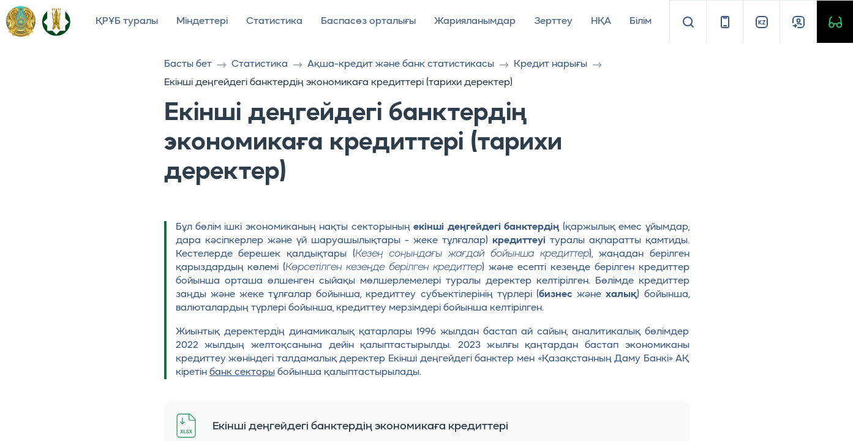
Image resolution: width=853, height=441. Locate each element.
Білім (640, 21)
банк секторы (242, 372)
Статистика (274, 21)
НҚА (601, 21)
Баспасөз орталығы (368, 21)
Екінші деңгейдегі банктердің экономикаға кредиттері (360, 426)
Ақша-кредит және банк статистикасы (400, 64)
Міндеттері (202, 21)
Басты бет (188, 64)
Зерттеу (553, 21)
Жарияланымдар (475, 21)
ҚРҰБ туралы (127, 21)
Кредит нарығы (550, 64)
